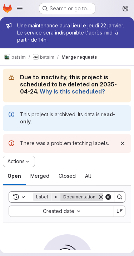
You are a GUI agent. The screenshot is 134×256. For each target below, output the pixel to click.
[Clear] (108, 197)
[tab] (14, 176)
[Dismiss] (122, 143)
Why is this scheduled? (72, 91)
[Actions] (19, 161)
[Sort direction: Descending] (119, 211)
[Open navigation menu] (19, 8)
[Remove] (101, 197)
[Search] (119, 197)
